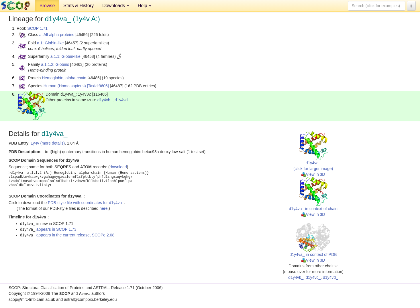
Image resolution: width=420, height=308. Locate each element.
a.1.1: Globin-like (65, 56)
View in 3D (313, 174)
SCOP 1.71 (37, 28)
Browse (47, 5)
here (103, 208)
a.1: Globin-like (50, 43)
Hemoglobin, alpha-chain (64, 78)
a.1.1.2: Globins (55, 64)
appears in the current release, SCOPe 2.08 (75, 235)
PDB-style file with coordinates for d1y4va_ (86, 202)
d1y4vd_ (122, 100)
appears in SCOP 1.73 (56, 229)
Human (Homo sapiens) (65, 86)
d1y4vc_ (313, 277)
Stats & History (78, 5)
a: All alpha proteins (56, 34)
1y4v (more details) (48, 143)
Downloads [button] (115, 5)
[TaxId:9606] (98, 86)
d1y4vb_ (105, 100)
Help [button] (144, 5)
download (118, 167)
